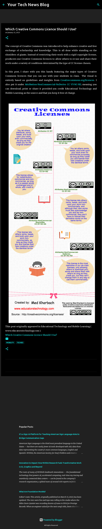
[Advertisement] (51, 398)
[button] (6, 38)
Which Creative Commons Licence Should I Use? (31, 335)
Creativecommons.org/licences (77, 80)
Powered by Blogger (51, 520)
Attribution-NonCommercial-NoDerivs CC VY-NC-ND (53, 84)
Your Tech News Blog (28, 4)
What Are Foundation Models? (32, 492)
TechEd (20, 342)
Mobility (10, 342)
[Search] (52, 4)
